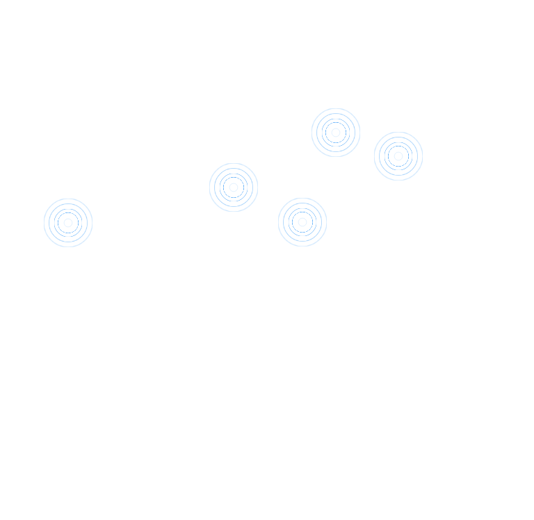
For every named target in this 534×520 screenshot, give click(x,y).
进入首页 (458, 62)
